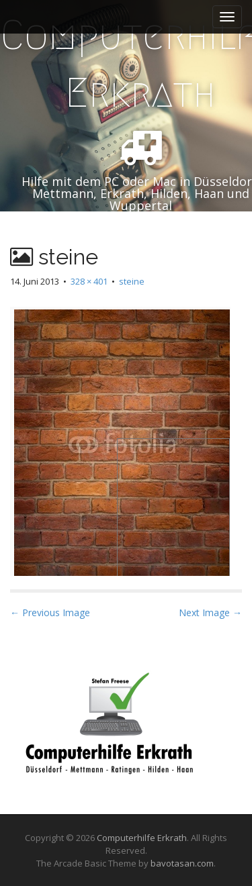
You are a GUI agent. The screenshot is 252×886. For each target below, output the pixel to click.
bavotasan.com (182, 863)
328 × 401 (89, 281)
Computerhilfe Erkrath (142, 838)
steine (131, 281)
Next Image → (210, 612)
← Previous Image (50, 612)
